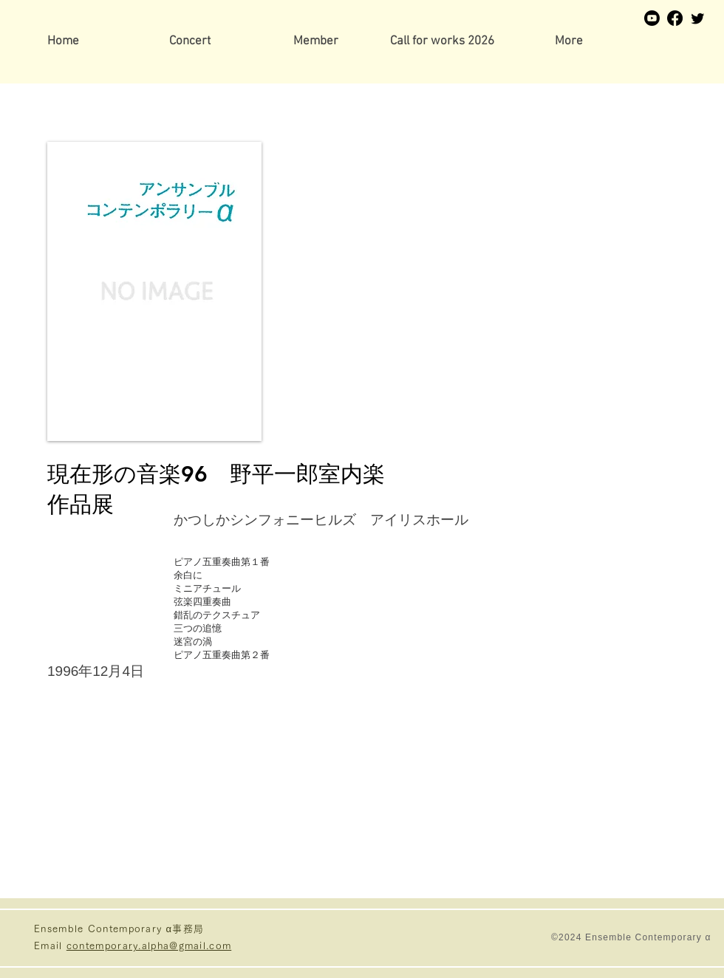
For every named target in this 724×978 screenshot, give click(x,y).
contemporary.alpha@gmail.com (148, 946)
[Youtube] (652, 18)
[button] (316, 42)
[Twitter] (698, 18)
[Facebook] (675, 18)
